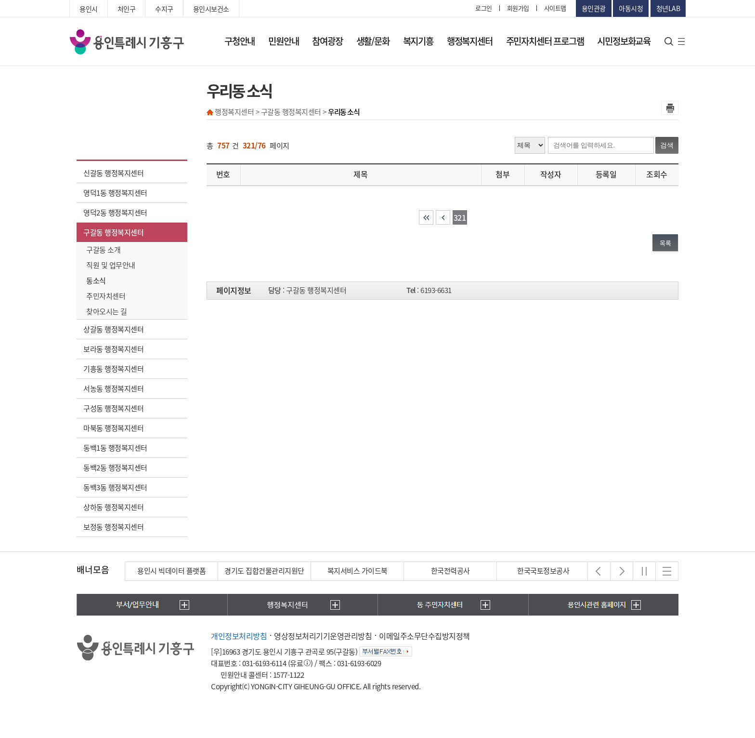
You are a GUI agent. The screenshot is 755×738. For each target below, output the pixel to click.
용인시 (88, 8)
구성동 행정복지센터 (113, 408)
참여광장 (327, 41)
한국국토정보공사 (543, 570)
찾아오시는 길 (106, 311)
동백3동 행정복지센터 (115, 487)
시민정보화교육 (624, 41)
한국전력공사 (450, 570)
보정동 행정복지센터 (113, 527)
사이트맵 (555, 8)
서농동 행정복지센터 (113, 388)
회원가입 (518, 8)
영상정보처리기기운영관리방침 (323, 636)
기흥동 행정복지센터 (113, 368)
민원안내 (283, 41)
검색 (667, 145)
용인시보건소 (211, 8)
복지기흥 (418, 41)
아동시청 (631, 8)
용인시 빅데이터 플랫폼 (171, 570)
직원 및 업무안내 (110, 265)
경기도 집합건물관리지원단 (264, 570)
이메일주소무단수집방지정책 (424, 636)
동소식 (96, 280)
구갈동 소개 (103, 249)
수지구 (164, 8)
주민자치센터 (105, 296)
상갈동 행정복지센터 (113, 329)
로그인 (483, 8)
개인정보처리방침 (239, 636)
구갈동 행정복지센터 (113, 232)
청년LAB (668, 8)
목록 (665, 242)
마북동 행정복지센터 (113, 428)
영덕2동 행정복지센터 (115, 212)
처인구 (126, 8)
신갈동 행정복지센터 (113, 173)
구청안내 (239, 41)
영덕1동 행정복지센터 (115, 193)
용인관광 (594, 8)
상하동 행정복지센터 (113, 507)
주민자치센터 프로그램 (545, 41)
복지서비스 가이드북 (357, 570)
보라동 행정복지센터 (113, 349)
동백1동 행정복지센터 (115, 448)
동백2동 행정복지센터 (115, 467)
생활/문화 (373, 41)
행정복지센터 (470, 41)
